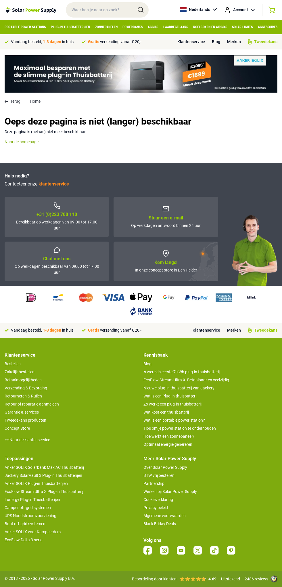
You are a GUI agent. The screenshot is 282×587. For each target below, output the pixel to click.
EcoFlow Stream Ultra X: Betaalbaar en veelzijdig (186, 380)
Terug (12, 101)
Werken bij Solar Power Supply (170, 491)
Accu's (153, 27)
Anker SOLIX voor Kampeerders (33, 531)
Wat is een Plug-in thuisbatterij (170, 396)
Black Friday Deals (159, 523)
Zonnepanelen (106, 27)
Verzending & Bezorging (26, 388)
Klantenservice (191, 41)
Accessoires (267, 27)
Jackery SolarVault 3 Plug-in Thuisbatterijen (43, 475)
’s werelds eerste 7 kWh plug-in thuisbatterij (181, 372)
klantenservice (54, 184)
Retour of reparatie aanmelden (32, 404)
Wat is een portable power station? (174, 420)
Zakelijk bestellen (19, 372)
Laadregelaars (175, 27)
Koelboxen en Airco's (210, 27)
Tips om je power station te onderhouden (179, 428)
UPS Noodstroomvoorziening (30, 515)
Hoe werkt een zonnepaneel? (168, 436)
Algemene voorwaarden (164, 515)
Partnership (153, 483)
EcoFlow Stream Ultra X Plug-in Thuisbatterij (44, 491)
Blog (216, 41)
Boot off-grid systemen (25, 523)
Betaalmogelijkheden (23, 380)
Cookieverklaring (158, 499)
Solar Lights (242, 27)
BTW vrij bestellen (158, 475)
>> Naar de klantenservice (27, 439)
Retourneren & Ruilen (23, 396)
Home (35, 101)
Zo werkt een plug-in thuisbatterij (172, 404)
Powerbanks (132, 27)
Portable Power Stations (25, 27)
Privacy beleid (155, 507)
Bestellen (13, 364)
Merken (234, 41)
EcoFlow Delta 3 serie (23, 540)
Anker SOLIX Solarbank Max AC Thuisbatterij (44, 467)
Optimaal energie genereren (167, 444)
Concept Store (17, 428)
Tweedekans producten (25, 420)
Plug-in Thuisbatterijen (70, 27)
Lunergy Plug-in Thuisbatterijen (32, 499)
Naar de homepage (22, 141)
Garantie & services (22, 412)
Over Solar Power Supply (165, 467)
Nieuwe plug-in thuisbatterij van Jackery (178, 388)
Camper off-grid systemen (28, 507)
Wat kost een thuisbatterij (166, 412)
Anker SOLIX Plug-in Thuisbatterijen (36, 483)
